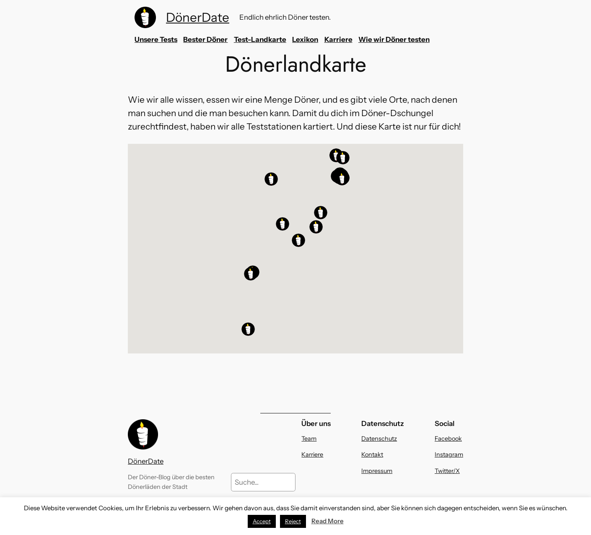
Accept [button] (262, 521)
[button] (343, 157)
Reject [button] (293, 521)
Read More (327, 521)
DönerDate (197, 17)
